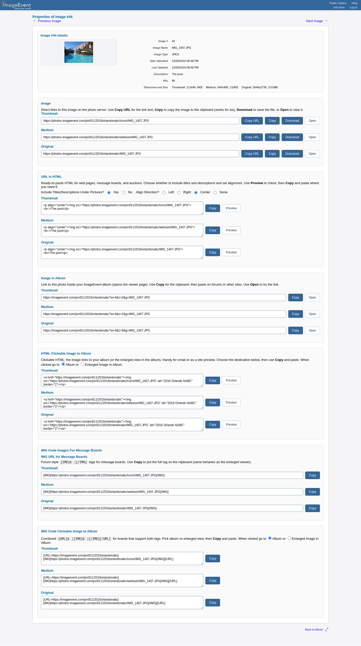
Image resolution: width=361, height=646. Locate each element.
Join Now (339, 7)
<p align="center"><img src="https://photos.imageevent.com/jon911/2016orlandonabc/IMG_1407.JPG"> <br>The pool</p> (122, 252)
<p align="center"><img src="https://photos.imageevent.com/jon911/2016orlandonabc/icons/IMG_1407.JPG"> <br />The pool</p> (122, 208)
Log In (353, 7)
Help (354, 3)
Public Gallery (338, 3)
